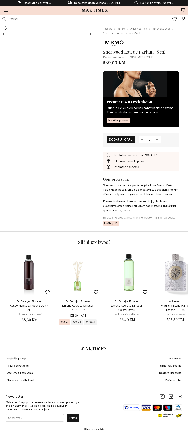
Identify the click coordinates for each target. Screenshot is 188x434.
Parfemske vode (161, 28)
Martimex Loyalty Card (20, 380)
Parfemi (121, 28)
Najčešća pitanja (16, 358)
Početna (107, 28)
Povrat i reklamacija (169, 366)
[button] (3, 34)
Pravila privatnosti (18, 366)
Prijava (73, 418)
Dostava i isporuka (170, 373)
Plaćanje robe (173, 380)
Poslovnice (175, 358)
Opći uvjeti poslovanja (20, 373)
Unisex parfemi (138, 28)
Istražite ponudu (118, 120)
